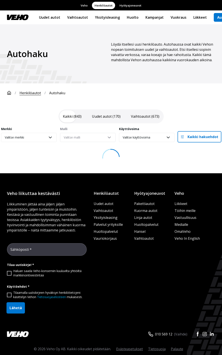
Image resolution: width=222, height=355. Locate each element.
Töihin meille (185, 210)
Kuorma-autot (145, 210)
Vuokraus (178, 17)
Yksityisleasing (107, 17)
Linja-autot (143, 217)
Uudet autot (49, 17)
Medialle (181, 224)
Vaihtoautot (77, 17)
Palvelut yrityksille (108, 224)
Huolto (133, 17)
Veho (84, 5)
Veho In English (187, 238)
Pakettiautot (144, 203)
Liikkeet (200, 17)
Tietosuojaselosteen (51, 297)
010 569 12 (163, 334)
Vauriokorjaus (105, 238)
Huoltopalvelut (106, 231)
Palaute (177, 349)
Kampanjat (154, 17)
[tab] (72, 116)
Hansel (139, 231)
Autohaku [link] (57, 93)
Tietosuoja (157, 349)
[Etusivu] (13, 93)
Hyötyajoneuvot (130, 5)
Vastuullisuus (185, 217)
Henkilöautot (104, 5)
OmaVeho (183, 231)
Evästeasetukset (129, 349)
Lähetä (16, 307)
